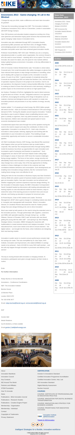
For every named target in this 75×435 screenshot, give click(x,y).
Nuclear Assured (43, 388)
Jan (69, 66)
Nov (60, 72)
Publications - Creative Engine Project (14, 403)
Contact (3, 411)
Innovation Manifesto (8, 374)
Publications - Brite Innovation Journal (14, 397)
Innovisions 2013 (60, 47)
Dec (56, 72)
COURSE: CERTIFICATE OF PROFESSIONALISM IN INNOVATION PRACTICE (55, 395)
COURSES (41, 391)
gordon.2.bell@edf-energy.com (15, 327)
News (3, 394)
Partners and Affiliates (8, 385)
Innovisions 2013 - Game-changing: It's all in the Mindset (62, 24)
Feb (65, 66)
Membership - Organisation (10, 405)
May (65, 74)
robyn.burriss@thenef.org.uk (15, 303)
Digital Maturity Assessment (47, 385)
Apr (56, 66)
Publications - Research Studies (12, 400)
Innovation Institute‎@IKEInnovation (49, 416)
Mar (60, 66)
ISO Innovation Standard (46, 382)
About (3, 371)
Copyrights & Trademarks (10, 414)
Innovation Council (7, 377)
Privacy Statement (7, 417)
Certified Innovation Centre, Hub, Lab (50, 379)
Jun (69, 72)
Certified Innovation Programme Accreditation (53, 377)
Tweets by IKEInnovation (46, 420)
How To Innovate (7, 391)
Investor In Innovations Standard (49, 374)
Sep (69, 105)
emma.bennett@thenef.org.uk (36, 303)
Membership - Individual (9, 408)
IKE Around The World (8, 382)
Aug (56, 110)
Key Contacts (5, 379)
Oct (65, 72)
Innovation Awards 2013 (62, 42)
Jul (69, 83)
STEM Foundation (7, 388)
